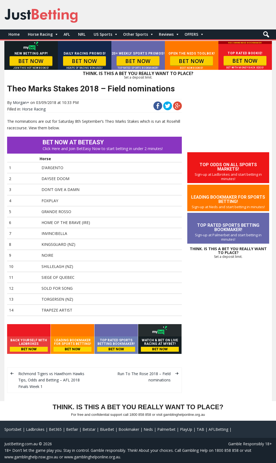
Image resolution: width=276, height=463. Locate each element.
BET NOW (31, 61)
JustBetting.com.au (21, 443)
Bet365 (55, 429)
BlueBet (107, 429)
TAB (200, 429)
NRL (81, 34)
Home (14, 34)
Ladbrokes (35, 429)
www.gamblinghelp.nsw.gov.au (31, 456)
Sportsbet (13, 429)
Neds (148, 429)
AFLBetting (218, 429)
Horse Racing (40, 34)
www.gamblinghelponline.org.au (92, 456)
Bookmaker (128, 429)
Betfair (72, 429)
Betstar (89, 429)
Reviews (166, 34)
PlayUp (186, 429)
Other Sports (135, 34)
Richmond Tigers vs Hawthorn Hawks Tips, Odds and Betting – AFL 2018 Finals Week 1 (51, 380)
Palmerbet (166, 429)
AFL (67, 34)
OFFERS (191, 34)
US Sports (103, 34)
